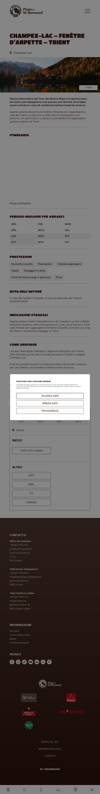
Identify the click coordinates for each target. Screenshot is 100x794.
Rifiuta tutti (50, 411)
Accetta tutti (50, 404)
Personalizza (50, 419)
